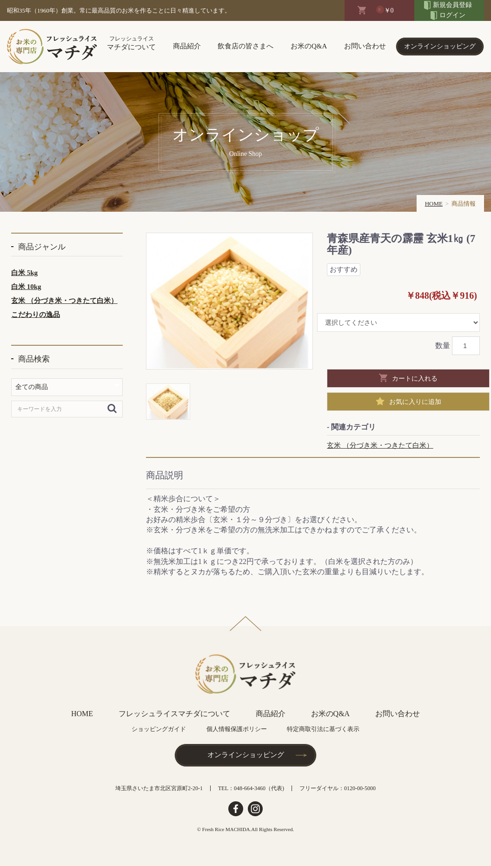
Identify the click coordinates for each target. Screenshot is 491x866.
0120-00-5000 (360, 788)
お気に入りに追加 (415, 401)
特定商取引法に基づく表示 (323, 728)
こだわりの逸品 (35, 314)
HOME (434, 203)
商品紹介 (187, 46)
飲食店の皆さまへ (245, 46)
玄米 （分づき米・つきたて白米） (64, 300)
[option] (229, 301)
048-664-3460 (249, 788)
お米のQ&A (309, 46)
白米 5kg (24, 272)
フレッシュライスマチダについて (174, 714)
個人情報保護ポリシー (236, 728)
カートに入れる (415, 378)
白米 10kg (26, 286)
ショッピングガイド (159, 728)
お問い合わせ (365, 46)
